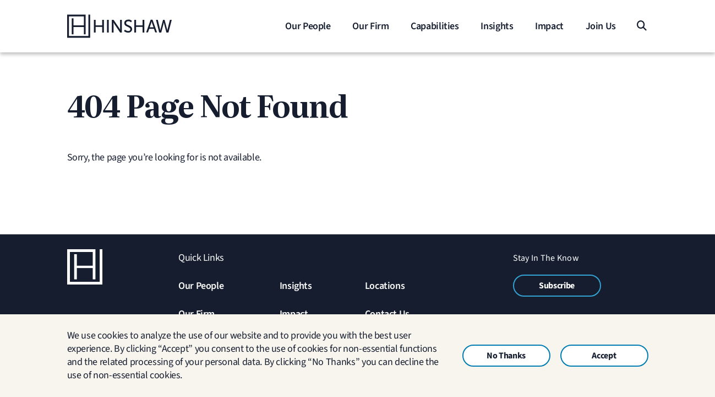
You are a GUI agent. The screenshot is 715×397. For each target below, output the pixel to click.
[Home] (136, 26)
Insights (296, 286)
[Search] (641, 26)
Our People (200, 286)
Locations (385, 286)
